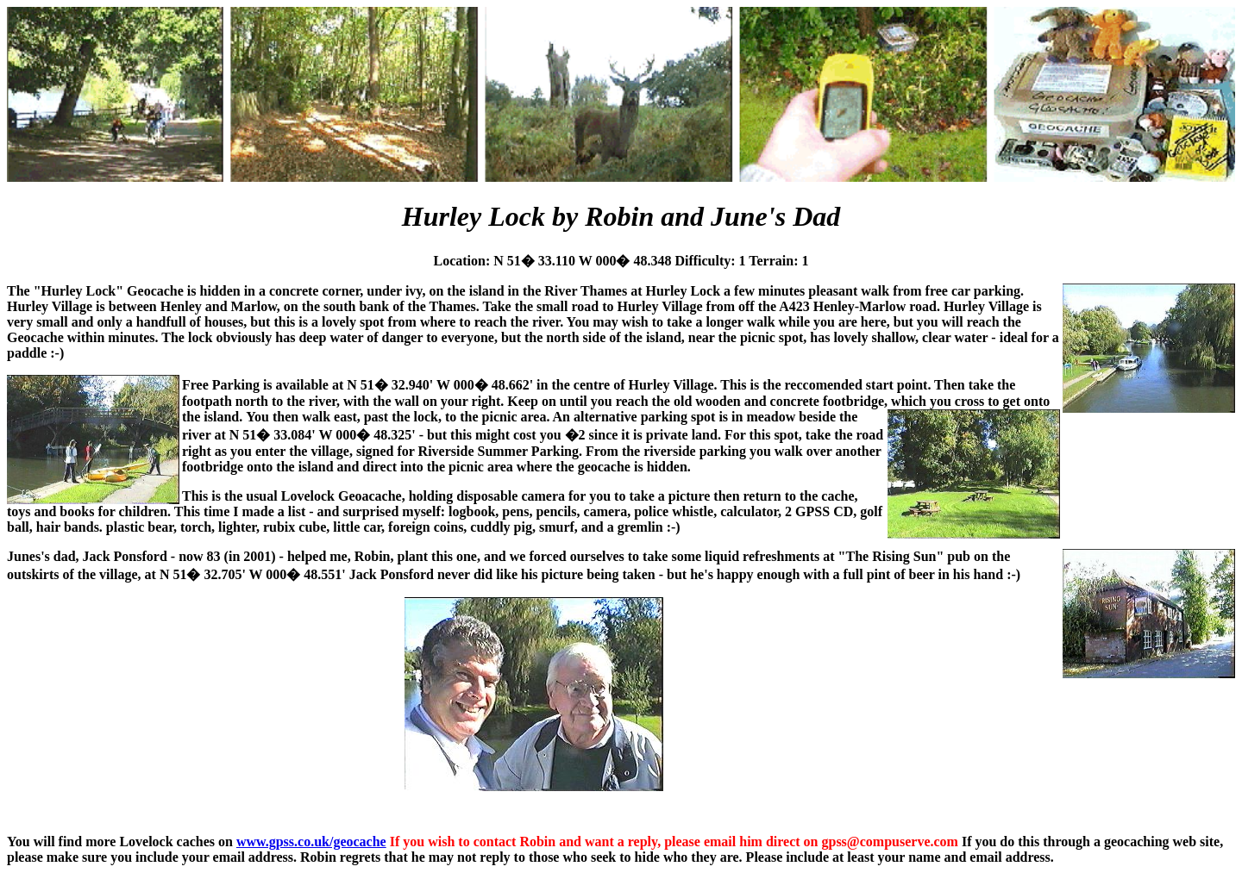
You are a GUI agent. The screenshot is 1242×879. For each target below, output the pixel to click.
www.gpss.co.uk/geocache (311, 841)
